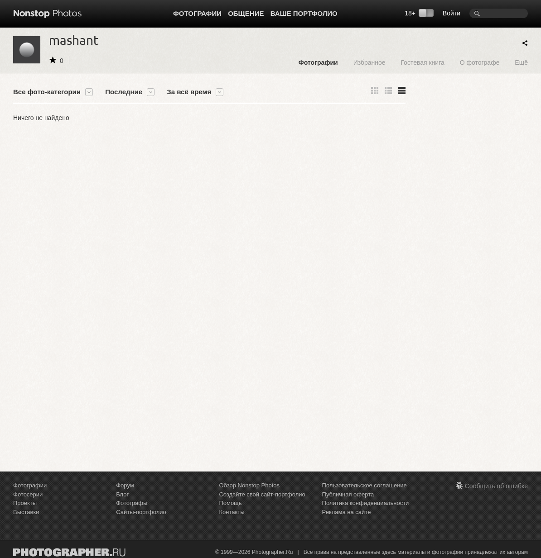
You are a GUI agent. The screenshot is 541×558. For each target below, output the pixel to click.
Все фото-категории (47, 92)
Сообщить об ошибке (496, 486)
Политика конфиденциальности (365, 503)
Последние (123, 92)
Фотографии (197, 13)
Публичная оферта (348, 494)
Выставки (26, 512)
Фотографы (131, 503)
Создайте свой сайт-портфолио (262, 494)
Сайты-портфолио (141, 512)
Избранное (369, 62)
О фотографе (480, 62)
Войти (451, 13)
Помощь (230, 503)
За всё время (189, 92)
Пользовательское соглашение (364, 485)
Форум (125, 485)
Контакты (231, 512)
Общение (246, 13)
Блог (122, 494)
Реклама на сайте (346, 512)
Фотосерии (28, 494)
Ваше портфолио (304, 13)
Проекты (25, 503)
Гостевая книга (422, 62)
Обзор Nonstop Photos (249, 485)
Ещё (521, 62)
